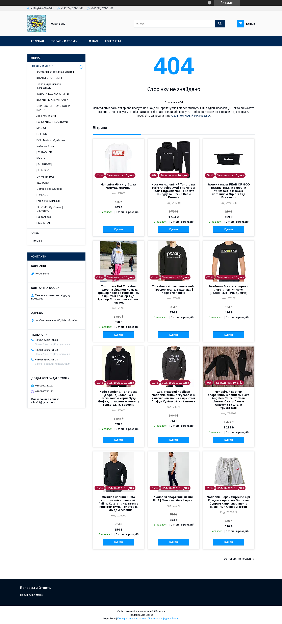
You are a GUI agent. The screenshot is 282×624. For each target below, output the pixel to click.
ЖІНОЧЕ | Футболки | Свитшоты (49, 209)
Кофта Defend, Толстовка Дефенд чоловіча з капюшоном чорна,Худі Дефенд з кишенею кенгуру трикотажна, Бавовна (118, 398)
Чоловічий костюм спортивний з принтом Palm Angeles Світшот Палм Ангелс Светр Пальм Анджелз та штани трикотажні (228, 399)
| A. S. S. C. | (43, 170)
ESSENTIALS (44, 222)
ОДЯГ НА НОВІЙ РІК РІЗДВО (190, 115)
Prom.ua (160, 611)
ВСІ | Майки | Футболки (51, 140)
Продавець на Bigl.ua (141, 615)
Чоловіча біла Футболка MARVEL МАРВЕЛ (118, 186)
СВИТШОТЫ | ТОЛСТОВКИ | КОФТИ (54, 107)
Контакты (113, 41)
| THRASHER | (44, 152)
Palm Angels (44, 216)
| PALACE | (43, 194)
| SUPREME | (44, 164)
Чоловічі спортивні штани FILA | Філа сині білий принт (173, 498)
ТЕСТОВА (42, 182)
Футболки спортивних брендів (55, 71)
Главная (37, 41)
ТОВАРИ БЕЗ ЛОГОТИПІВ (52, 93)
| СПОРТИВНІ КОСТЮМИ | (52, 121)
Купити (118, 229)
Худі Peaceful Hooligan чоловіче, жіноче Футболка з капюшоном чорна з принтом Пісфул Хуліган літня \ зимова (173, 396)
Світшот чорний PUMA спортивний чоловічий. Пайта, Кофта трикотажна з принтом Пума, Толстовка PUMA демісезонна (118, 503)
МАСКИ (41, 127)
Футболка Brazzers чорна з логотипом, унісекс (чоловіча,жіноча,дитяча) (228, 289)
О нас (93, 41)
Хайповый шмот (46, 146)
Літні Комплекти (46, 115)
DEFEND (41, 133)
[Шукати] (220, 23)
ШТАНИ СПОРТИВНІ (49, 77)
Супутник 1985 (45, 176)
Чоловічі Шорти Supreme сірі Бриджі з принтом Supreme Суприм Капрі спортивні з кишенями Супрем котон (228, 501)
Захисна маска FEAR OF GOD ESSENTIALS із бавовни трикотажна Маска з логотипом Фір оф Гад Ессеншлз (228, 191)
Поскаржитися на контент (131, 618)
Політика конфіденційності (163, 618)
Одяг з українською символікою (48, 86)
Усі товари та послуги (238, 558)
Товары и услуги (64, 41)
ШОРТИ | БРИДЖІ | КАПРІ (52, 99)
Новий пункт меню (31, 594)
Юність (40, 158)
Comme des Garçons (49, 188)
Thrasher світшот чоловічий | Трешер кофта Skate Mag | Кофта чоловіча (173, 289)
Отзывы (36, 241)
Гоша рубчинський (48, 200)
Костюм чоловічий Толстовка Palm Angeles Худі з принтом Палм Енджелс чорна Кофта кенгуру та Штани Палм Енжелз (173, 191)
